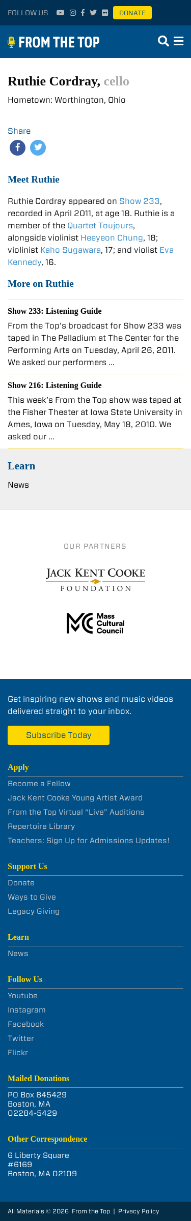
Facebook (26, 1024)
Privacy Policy (138, 1211)
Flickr (18, 1052)
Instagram (27, 1010)
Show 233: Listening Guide (54, 311)
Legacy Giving (34, 911)
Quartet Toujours (100, 225)
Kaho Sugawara (70, 250)
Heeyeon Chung (111, 238)
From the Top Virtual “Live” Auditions (76, 812)
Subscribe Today (59, 735)
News (18, 485)
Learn (21, 465)
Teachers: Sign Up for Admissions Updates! (89, 840)
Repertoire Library (41, 826)
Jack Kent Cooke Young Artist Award (75, 797)
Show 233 (139, 201)
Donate (132, 13)
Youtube (23, 995)
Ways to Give (32, 897)
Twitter (21, 1038)
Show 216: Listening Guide (54, 385)
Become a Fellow (39, 783)
